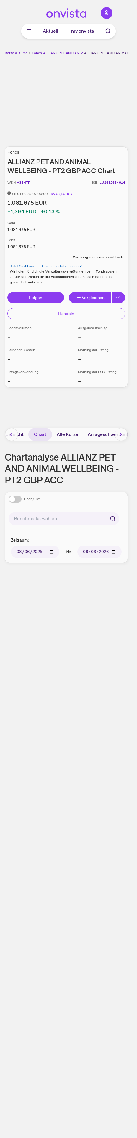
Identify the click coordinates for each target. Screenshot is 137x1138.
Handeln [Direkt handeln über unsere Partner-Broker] (66, 313)
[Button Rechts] (118, 297)
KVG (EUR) (62, 193)
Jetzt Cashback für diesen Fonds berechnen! (46, 266)
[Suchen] (113, 519)
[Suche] (108, 31)
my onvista (82, 31)
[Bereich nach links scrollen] (11, 434)
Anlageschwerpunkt (109, 434)
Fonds (37, 53)
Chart (40, 434)
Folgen (36, 297)
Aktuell (50, 31)
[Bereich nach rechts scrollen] (121, 434)
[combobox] (64, 518)
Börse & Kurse (16, 53)
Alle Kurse (67, 434)
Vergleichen (90, 297)
